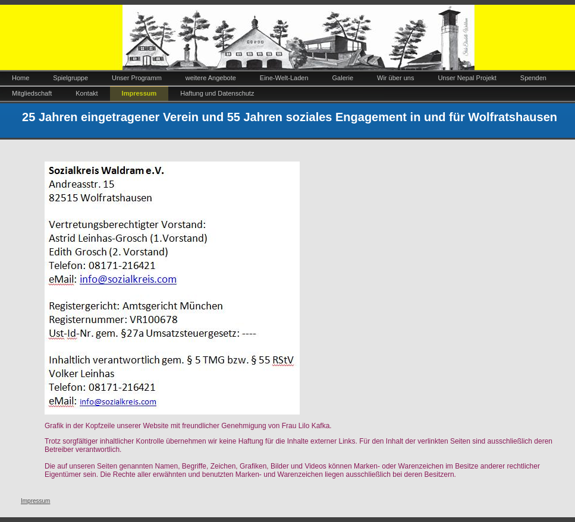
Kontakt (87, 93)
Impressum (139, 93)
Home (20, 77)
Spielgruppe (70, 77)
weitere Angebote (211, 77)
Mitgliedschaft (32, 93)
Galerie (342, 77)
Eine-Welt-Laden (284, 77)
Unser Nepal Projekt (467, 77)
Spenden (533, 77)
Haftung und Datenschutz (217, 93)
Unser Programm (137, 77)
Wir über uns (395, 77)
